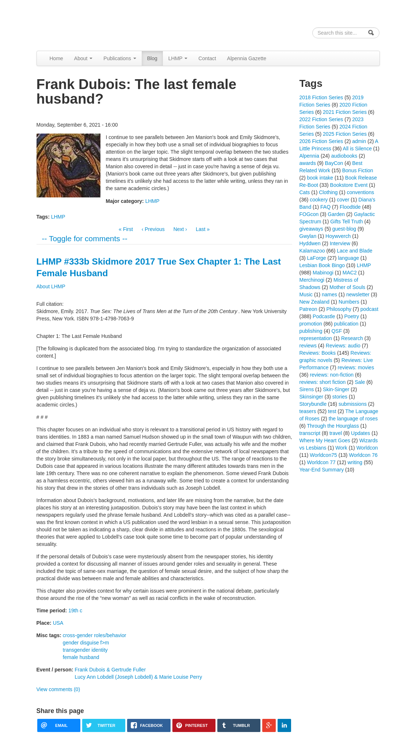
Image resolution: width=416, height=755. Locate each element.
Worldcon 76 (363, 455)
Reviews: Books (317, 353)
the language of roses (353, 418)
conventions (360, 192)
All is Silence (357, 148)
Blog (152, 58)
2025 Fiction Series (345, 134)
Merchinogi (311, 280)
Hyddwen (310, 243)
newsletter (358, 294)
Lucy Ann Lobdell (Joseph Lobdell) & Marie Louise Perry (138, 677)
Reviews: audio (343, 345)
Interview (340, 243)
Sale (360, 382)
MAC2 (350, 273)
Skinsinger (311, 397)
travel (335, 433)
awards (307, 163)
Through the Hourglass (333, 426)
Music (306, 294)
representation (315, 338)
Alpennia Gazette (246, 58)
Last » (203, 229)
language (348, 258)
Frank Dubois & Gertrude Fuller (110, 670)
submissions (353, 404)
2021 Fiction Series (345, 112)
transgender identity (85, 650)
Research (352, 338)
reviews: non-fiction (332, 375)
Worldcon (367, 448)
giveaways (311, 229)
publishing (311, 331)
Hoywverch (338, 236)
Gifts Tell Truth (346, 221)
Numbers (349, 302)
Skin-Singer (336, 389)
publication (346, 324)
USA (58, 623)
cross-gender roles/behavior (94, 635)
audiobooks (344, 156)
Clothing (328, 192)
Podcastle (324, 316)
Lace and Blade (354, 251)
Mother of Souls (347, 287)
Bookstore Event (349, 185)
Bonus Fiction (357, 170)
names (329, 294)
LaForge (316, 258)
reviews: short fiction (322, 382)
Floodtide (350, 207)
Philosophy (338, 309)
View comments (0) (58, 689)
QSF (336, 331)
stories (339, 397)
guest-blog (344, 229)
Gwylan (308, 236)
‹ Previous (153, 229)
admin (359, 141)
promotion (310, 324)
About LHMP (51, 286)
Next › (180, 229)
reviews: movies (356, 367)
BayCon (334, 163)
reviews (308, 345)
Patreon (308, 309)
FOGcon (309, 214)
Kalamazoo (312, 251)
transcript (310, 433)
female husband (81, 657)
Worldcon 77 (321, 462)
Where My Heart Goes (324, 440)
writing (355, 462)
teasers (307, 411)
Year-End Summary (321, 470)
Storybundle (313, 404)
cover (343, 200)
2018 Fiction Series (321, 97)
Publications (119, 58)
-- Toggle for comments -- (84, 238)
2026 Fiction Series (321, 141)
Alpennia (74, 24)
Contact (207, 58)
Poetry (351, 316)
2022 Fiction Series (321, 119)
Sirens (306, 389)
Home (56, 58)
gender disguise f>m (86, 643)
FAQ (325, 207)
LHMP (178, 58)
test (332, 411)
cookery (319, 200)
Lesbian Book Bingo (322, 265)
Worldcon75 (323, 455)
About (83, 58)
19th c (75, 610)
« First (126, 229)
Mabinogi (323, 273)
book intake (320, 178)
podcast (369, 309)
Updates (360, 433)
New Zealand (314, 302)
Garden (336, 214)
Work (341, 448)
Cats (304, 192)
